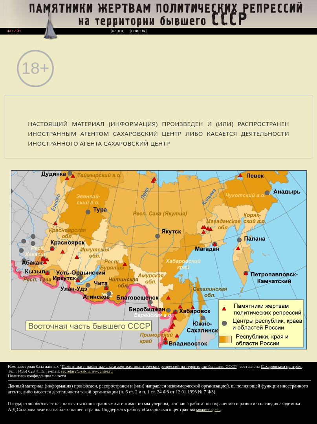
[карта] (118, 30)
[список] (138, 30)
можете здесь (208, 409)
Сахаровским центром (281, 366)
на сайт (14, 30)
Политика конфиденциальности (37, 375)
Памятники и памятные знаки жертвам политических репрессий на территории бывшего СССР (149, 366)
